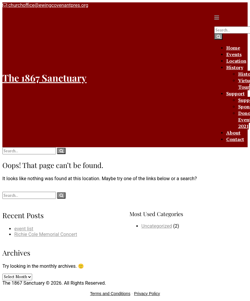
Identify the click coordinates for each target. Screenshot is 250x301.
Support (235, 93)
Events (234, 54)
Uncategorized (156, 226)
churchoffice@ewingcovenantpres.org (45, 5)
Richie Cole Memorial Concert (45, 234)
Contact (235, 139)
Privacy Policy (147, 293)
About (233, 132)
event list (23, 229)
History (234, 67)
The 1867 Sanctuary (44, 77)
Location (236, 61)
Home (233, 48)
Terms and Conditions (110, 293)
